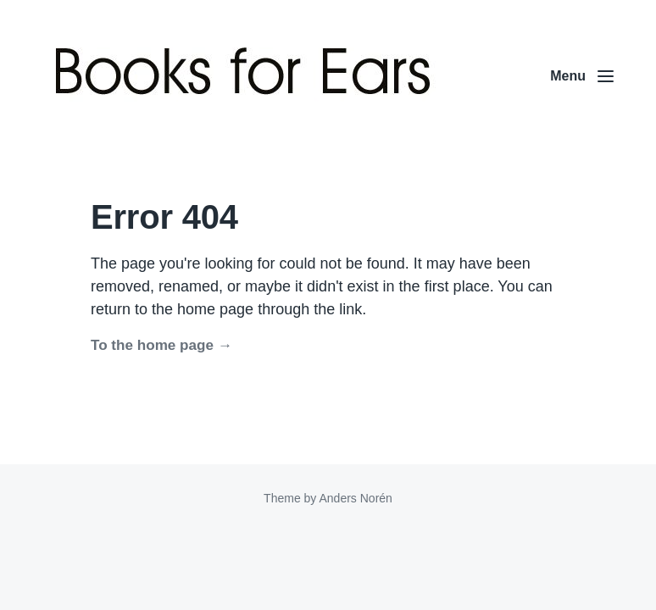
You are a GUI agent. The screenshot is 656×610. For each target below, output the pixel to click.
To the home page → (161, 345)
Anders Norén (355, 498)
